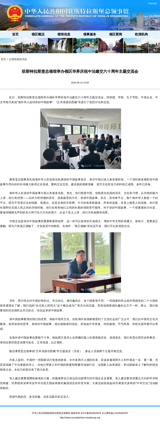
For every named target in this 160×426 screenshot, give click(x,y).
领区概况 (38, 34)
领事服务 (89, 34)
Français (152, 3)
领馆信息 (63, 34)
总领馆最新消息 (18, 59)
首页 (15, 34)
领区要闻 (115, 34)
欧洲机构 (141, 34)
